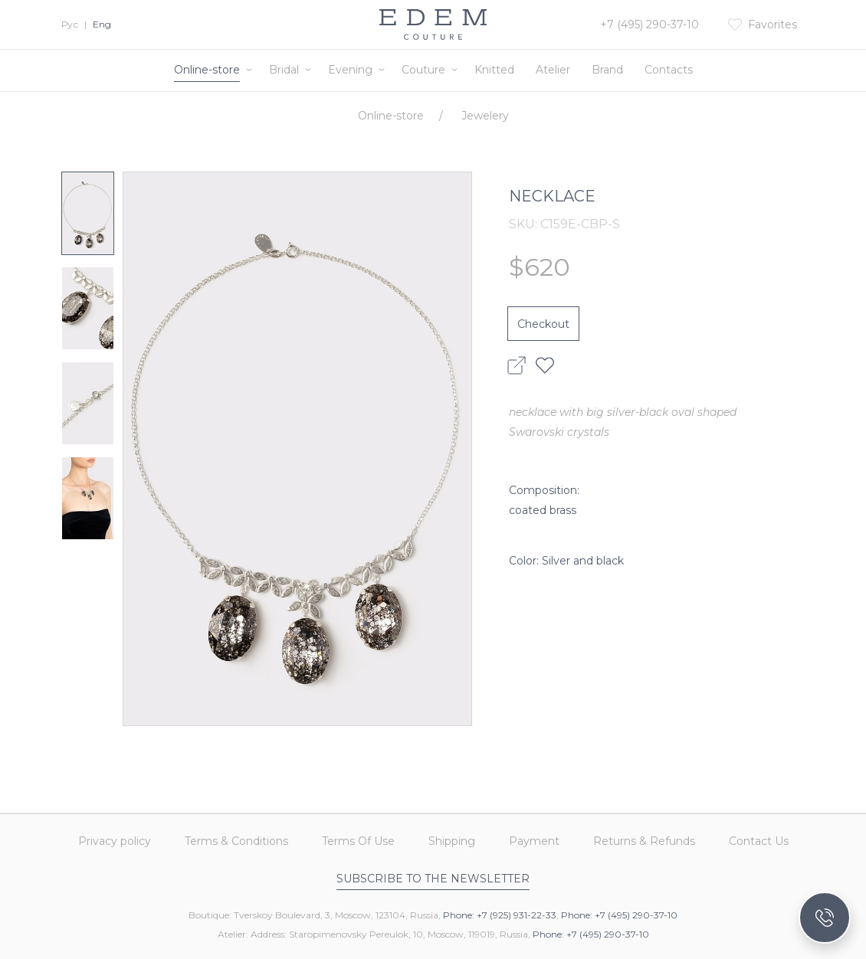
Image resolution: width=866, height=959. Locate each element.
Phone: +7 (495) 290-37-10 (619, 915)
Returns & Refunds (644, 841)
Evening (350, 70)
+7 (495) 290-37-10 (649, 24)
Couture (423, 70)
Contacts (669, 70)
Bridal (284, 70)
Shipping (451, 841)
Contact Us (759, 841)
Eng (102, 24)
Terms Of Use (358, 841)
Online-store (207, 70)
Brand (607, 70)
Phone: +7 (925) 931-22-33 (499, 915)
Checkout (543, 324)
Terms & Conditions (236, 841)
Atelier (553, 70)
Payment (534, 841)
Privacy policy (114, 841)
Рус (69, 24)
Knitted (494, 70)
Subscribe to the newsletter (433, 878)
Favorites (772, 24)
